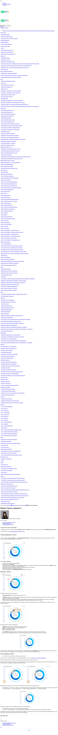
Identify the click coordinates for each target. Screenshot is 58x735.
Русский (41, 30)
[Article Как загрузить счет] (29, 464)
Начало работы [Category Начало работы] (3, 32)
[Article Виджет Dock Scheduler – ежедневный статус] (29, 234)
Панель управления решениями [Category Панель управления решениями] (6, 71)
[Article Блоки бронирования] (29, 313)
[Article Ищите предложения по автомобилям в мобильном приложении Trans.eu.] (29, 489)
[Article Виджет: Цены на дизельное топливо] (29, 218)
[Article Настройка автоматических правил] (29, 394)
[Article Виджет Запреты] (29, 214)
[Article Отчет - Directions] (29, 420)
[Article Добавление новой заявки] (29, 269)
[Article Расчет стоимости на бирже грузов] (29, 121)
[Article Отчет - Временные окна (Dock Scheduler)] (29, 435)
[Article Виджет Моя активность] (29, 222)
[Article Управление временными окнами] (29, 307)
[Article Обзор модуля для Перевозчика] (29, 52)
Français (23, 30)
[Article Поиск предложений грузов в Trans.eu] (29, 487)
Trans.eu (4, 3)
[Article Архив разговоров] (29, 69)
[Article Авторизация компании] (29, 34)
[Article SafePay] (29, 460)
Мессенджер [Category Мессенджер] (2, 55)
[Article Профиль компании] (29, 42)
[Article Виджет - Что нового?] (29, 228)
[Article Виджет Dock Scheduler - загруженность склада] (29, 230)
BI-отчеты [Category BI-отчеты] (2, 404)
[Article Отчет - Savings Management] (29, 422)
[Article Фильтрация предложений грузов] (29, 116)
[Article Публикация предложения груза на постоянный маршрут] (29, 371)
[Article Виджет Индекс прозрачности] (29, 174)
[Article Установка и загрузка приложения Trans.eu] (29, 485)
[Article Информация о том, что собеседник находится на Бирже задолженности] (29, 67)
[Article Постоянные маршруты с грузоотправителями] (29, 373)
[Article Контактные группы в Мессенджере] (29, 61)
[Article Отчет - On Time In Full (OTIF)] (29, 425)
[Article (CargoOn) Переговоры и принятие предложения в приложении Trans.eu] (29, 495)
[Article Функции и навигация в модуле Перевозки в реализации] (29, 245)
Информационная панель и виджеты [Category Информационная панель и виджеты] (7, 160)
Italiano (29, 30)
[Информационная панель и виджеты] (18, 505)
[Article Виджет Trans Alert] (29, 226)
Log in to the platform (7, 4)
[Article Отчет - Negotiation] (29, 423)
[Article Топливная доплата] (29, 379)
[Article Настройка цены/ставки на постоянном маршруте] (29, 365)
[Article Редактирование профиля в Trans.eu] (29, 503)
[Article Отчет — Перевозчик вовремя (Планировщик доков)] (29, 429)
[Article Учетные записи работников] (29, 44)
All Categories (7, 505)
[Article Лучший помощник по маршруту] (29, 296)
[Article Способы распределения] (29, 367)
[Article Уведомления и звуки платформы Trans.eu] (29, 468)
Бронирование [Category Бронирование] (3, 332)
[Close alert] (1, 1)
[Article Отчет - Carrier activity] (29, 414)
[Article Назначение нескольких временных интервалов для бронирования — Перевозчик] (29, 342)
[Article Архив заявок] (29, 276)
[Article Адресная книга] (29, 472)
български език (6, 30)
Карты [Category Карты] (1, 292)
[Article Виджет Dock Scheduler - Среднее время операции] (29, 236)
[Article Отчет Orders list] (29, 427)
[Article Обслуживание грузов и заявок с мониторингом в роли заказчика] (29, 251)
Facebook (4, 5)
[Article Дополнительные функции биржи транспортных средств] (29, 158)
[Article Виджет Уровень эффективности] (29, 189)
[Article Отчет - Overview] (29, 408)
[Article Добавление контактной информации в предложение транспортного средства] (29, 156)
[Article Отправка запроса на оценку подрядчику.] (29, 453)
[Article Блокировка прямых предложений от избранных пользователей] (29, 139)
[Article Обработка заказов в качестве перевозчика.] (29, 272)
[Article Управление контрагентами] (29, 352)
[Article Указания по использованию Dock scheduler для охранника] (29, 323)
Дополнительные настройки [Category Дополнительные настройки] (5, 466)
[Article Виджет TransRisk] (29, 172)
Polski (35, 30)
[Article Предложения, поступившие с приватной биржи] (29, 127)
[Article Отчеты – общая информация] (29, 406)
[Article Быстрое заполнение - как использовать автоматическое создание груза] (29, 104)
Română (38, 30)
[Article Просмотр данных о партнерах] (29, 350)
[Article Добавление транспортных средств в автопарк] (29, 400)
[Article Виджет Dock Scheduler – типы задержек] (29, 238)
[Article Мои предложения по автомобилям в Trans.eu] (29, 499)
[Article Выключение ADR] (29, 98)
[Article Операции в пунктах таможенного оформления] (29, 137)
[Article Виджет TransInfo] (29, 212)
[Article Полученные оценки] (29, 447)
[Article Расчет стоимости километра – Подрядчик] (29, 288)
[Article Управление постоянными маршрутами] (29, 369)
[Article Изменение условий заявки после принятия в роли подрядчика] (29, 282)
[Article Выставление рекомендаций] (29, 449)
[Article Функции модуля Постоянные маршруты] (29, 362)
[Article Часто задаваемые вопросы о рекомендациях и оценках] (29, 454)
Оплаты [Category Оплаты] (1, 462)
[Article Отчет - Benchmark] (29, 418)
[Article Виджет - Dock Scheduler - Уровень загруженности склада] (29, 232)
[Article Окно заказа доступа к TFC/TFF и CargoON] (29, 38)
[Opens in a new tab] (29, 730)
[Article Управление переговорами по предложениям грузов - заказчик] (29, 102)
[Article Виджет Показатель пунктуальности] (29, 209)
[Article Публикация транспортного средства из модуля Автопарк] (29, 402)
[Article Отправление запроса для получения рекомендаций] (29, 451)
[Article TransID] (29, 48)
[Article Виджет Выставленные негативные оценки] (29, 168)
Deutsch (13, 30)
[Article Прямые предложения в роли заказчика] (29, 141)
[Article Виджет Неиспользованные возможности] (29, 185)
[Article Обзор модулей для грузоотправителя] (29, 54)
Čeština (10, 30)
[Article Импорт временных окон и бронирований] (29, 325)
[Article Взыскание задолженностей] (29, 458)
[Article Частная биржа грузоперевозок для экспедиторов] (29, 129)
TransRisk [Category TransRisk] (2, 476)
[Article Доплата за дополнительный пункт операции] (29, 385)
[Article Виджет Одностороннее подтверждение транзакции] (29, 187)
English (16, 30)
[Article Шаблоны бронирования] (29, 311)
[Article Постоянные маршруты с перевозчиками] (29, 363)
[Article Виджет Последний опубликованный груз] (29, 183)
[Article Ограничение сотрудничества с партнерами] (29, 354)
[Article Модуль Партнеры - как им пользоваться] (29, 346)
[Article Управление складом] (29, 303)
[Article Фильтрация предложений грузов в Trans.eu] (29, 491)
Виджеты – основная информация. (39, 657)
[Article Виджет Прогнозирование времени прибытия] (29, 199)
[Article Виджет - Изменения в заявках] (29, 210)
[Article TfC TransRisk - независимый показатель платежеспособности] (29, 478)
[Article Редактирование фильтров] (29, 117)
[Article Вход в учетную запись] (29, 46)
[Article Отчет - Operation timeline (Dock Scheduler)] (29, 431)
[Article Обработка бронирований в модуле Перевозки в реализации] (29, 261)
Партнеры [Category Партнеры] (2, 344)
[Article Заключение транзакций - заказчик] (29, 145)
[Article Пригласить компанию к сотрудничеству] (29, 348)
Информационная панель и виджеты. (18, 531)
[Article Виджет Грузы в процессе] (29, 179)
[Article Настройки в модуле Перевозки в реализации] (29, 263)
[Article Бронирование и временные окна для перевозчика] (29, 334)
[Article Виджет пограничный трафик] (29, 216)
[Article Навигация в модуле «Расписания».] (29, 300)
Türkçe (48, 30)
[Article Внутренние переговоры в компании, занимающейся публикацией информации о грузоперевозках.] (29, 106)
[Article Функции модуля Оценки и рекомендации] (29, 439)
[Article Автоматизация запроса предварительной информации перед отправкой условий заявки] (29, 278)
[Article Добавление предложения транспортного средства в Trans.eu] (29, 497)
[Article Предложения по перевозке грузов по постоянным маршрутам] (29, 375)
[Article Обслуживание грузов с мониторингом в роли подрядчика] (29, 249)
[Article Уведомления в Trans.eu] (29, 501)
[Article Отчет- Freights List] (29, 416)
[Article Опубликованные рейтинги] (29, 441)
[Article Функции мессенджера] (29, 57)
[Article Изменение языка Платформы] (29, 470)
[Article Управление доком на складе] (29, 305)
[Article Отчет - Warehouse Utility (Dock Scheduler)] (29, 433)
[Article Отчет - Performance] (29, 410)
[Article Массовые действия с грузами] (29, 96)
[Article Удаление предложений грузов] (29, 112)
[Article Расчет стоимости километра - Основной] (29, 290)
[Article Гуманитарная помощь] (29, 131)
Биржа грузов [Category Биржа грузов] (3, 108)
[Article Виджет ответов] (29, 193)
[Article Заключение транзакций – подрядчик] (29, 143)
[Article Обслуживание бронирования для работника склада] (29, 321)
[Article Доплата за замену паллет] (29, 383)
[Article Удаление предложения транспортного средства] (29, 150)
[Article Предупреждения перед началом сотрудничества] (29, 123)
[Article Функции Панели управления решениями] (29, 73)
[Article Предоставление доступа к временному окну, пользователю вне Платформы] (29, 319)
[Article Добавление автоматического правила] (29, 391)
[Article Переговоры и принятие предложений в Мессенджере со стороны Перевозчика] (29, 65)
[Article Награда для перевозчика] (29, 257)
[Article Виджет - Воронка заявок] (29, 203)
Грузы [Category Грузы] (1, 79)
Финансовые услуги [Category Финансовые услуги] (4, 456)
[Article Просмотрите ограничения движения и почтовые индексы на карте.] (29, 294)
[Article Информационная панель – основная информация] (29, 162)
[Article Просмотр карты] (29, 255)
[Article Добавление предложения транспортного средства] (29, 148)
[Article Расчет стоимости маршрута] (29, 154)
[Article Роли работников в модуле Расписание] (29, 301)
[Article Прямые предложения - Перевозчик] (29, 133)
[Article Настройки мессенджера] (29, 59)
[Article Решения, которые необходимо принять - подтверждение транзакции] (29, 75)
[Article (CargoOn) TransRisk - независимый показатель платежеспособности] (29, 482)
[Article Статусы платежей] (29, 445)
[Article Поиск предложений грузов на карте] (29, 119)
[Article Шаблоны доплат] (29, 377)
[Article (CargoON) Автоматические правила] (29, 389)
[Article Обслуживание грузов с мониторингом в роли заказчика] (29, 247)
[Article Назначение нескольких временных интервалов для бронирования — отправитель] (29, 329)
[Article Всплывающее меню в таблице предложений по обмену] (29, 125)
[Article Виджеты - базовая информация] (29, 164)
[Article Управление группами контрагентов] (29, 356)
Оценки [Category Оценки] (1, 437)
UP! (1, 726)
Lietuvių (32, 30)
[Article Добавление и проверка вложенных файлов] (29, 286)
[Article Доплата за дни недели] (29, 381)
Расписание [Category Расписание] (2, 298)
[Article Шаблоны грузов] (29, 88)
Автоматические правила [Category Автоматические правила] (5, 387)
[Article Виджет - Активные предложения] (29, 176)
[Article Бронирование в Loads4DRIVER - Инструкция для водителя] (29, 336)
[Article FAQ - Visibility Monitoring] (29, 243)
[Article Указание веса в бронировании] (29, 317)
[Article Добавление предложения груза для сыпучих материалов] (29, 100)
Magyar (26, 30)
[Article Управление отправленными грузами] (29, 81)
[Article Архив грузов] (29, 83)
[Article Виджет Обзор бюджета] (29, 191)
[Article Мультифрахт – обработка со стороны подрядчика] (29, 92)
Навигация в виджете (7, 523)
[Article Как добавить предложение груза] (29, 110)
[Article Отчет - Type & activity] (29, 412)
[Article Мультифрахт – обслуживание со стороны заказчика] (29, 90)
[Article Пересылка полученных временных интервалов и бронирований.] (29, 340)
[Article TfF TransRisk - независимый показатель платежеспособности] (29, 480)
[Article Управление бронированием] (29, 309)
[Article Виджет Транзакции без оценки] (29, 166)
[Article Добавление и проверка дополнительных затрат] (29, 284)
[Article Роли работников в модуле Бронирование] (29, 338)
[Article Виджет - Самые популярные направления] (29, 181)
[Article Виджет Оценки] (29, 170)
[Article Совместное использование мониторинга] (29, 265)
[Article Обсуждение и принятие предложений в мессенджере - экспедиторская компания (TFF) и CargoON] (29, 63)
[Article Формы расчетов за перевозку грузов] (29, 94)
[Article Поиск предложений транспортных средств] (29, 152)
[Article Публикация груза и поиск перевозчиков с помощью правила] (29, 393)
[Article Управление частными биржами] (29, 358)
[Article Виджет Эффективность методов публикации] (29, 178)
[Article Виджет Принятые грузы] (29, 197)
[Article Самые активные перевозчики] (29, 205)
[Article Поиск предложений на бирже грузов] (29, 114)
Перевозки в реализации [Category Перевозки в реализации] (5, 241)
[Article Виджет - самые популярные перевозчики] (29, 207)
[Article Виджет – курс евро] (29, 220)
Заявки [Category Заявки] (1, 267)
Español (19, 30)
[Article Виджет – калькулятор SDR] (29, 224)
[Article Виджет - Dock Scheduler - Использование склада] (29, 239)
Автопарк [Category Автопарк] (2, 396)
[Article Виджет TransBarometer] (29, 195)
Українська (52, 30)
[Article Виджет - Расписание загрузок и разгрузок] (29, 201)
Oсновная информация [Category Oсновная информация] (4, 40)
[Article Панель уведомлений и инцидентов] (29, 259)
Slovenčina (45, 30)
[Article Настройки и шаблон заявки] (29, 274)
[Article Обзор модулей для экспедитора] (29, 50)
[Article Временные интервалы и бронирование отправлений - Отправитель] (29, 327)
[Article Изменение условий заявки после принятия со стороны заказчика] (29, 280)
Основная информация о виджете (9, 522)
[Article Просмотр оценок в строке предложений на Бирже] (29, 443)
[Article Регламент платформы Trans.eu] (29, 36)
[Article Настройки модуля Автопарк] (29, 398)
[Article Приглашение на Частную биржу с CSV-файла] (29, 135)
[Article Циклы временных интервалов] (29, 331)
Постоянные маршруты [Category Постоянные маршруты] (4, 360)
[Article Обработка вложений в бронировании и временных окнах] (29, 315)
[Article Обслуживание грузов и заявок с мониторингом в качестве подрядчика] (29, 253)
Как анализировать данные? (8, 524)
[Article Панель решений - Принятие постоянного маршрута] (29, 77)
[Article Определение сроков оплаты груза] (29, 85)
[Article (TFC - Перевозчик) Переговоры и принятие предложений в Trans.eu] (29, 493)
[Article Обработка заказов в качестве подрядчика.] (29, 270)
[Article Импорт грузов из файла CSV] (29, 86)
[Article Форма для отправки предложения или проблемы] (29, 474)
